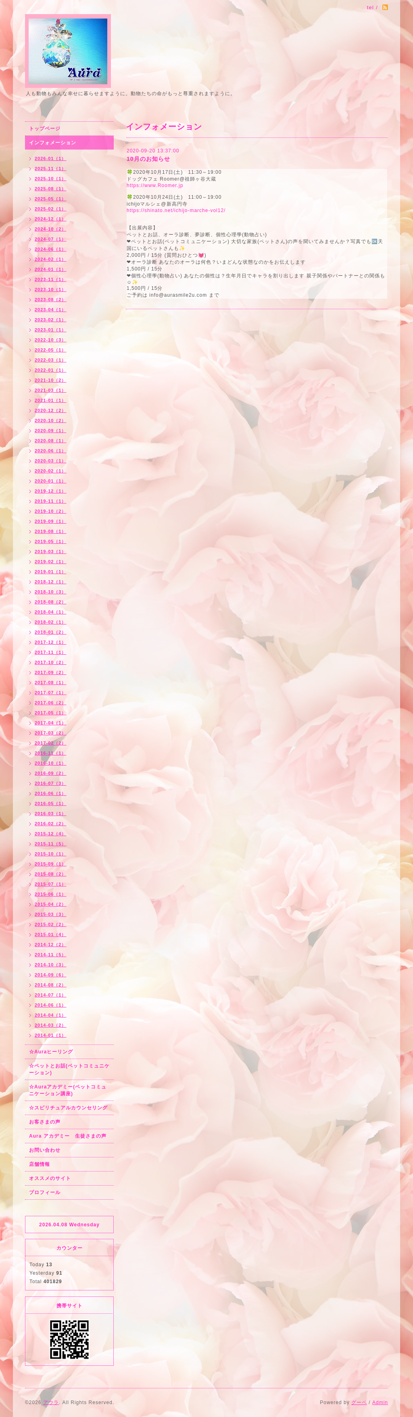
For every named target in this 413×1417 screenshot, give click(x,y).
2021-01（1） (51, 400)
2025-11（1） (51, 168)
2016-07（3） (51, 783)
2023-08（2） (51, 299)
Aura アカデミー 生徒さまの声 (67, 1136)
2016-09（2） (51, 773)
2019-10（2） (51, 511)
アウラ (51, 1402)
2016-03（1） (51, 813)
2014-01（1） (51, 1035)
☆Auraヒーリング (51, 1052)
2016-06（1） (51, 793)
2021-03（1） (51, 390)
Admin (380, 1402)
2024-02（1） (51, 259)
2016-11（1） (51, 753)
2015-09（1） (51, 863)
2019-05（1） (51, 541)
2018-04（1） (51, 612)
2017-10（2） (51, 662)
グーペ (359, 1402)
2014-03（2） (51, 1025)
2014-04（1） (51, 1015)
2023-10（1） (51, 289)
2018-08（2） (51, 601)
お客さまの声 (44, 1122)
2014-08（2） (51, 984)
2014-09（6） (51, 974)
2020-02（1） (51, 470)
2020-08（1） (51, 440)
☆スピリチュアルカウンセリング (68, 1108)
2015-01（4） (51, 934)
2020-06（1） (51, 450)
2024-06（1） (51, 249)
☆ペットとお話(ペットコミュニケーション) (69, 1069)
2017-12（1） (51, 642)
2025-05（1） (51, 198)
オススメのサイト (50, 1178)
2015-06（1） (51, 894)
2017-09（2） (51, 672)
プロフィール (44, 1192)
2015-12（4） (51, 833)
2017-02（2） (51, 743)
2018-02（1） (51, 622)
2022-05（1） (51, 349)
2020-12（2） (51, 410)
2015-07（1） (51, 884)
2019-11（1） (51, 501)
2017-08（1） (51, 682)
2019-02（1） (51, 561)
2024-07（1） (51, 239)
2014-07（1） (51, 995)
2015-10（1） (51, 853)
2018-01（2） (51, 632)
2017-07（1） (51, 692)
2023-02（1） (51, 319)
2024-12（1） (51, 218)
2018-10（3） (51, 591)
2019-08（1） (51, 531)
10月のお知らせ (148, 159)
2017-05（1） (51, 712)
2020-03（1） (51, 460)
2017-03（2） (51, 732)
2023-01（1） (51, 329)
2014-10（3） (51, 964)
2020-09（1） (51, 430)
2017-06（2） (51, 702)
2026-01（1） (51, 158)
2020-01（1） (51, 481)
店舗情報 (39, 1164)
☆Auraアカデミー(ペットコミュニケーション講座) (67, 1090)
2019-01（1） (51, 571)
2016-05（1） (51, 803)
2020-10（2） (51, 420)
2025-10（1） (51, 178)
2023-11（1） (51, 279)
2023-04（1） (51, 309)
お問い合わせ (44, 1150)
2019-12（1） (51, 491)
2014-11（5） (51, 954)
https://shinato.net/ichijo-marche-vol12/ (176, 210)
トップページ (44, 128)
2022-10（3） (51, 339)
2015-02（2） (51, 924)
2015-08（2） (51, 874)
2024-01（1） (51, 269)
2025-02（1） (51, 208)
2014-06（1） (51, 1005)
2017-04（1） (51, 722)
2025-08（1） (51, 188)
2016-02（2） (51, 823)
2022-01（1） (51, 370)
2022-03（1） (51, 360)
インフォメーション (52, 143)
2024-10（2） (51, 229)
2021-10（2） (51, 380)
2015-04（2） (51, 904)
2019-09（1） (51, 521)
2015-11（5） (51, 843)
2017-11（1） (51, 652)
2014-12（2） (51, 944)
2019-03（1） (51, 551)
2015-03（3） (51, 914)
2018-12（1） (51, 581)
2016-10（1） (51, 763)
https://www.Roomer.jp (155, 185)
